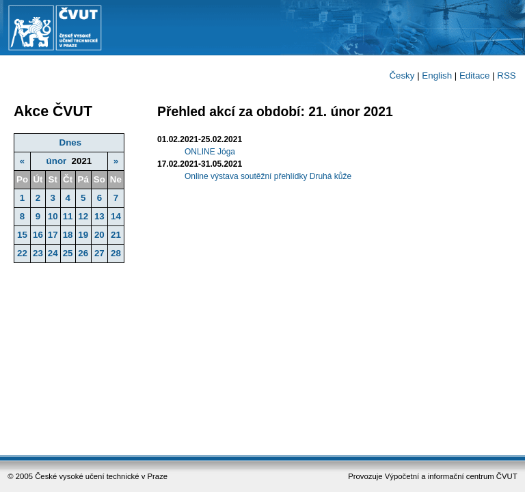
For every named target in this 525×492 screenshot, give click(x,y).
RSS (506, 75)
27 (99, 253)
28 (116, 253)
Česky (401, 75)
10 (53, 216)
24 (53, 253)
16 (38, 235)
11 (68, 216)
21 (116, 235)
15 (22, 235)
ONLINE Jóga (210, 151)
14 (116, 216)
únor (56, 161)
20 (99, 235)
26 (83, 253)
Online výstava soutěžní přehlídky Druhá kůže (268, 176)
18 (68, 235)
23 (38, 253)
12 (83, 216)
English (437, 75)
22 (22, 253)
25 (68, 253)
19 (83, 235)
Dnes (70, 142)
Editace (474, 75)
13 (99, 216)
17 (53, 235)
